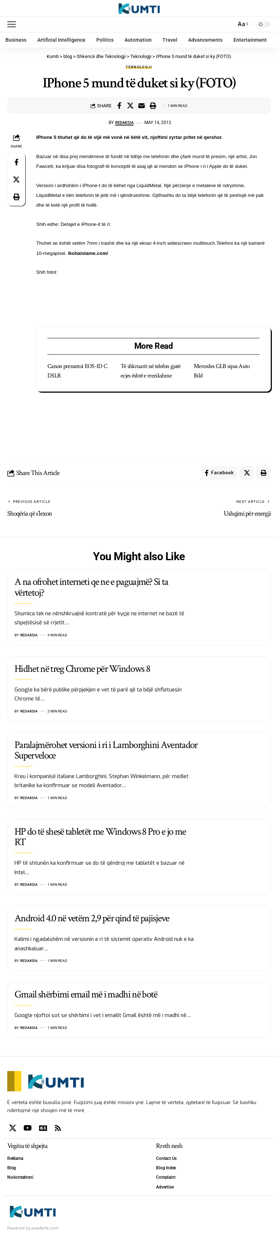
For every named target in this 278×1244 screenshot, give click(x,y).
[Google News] (43, 1129)
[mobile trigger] (13, 24)
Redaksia (124, 122)
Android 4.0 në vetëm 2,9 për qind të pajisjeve (91, 919)
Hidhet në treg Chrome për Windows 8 (82, 670)
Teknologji (139, 67)
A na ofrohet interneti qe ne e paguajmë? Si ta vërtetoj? (91, 588)
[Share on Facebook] (119, 105)
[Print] (153, 105)
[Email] (141, 105)
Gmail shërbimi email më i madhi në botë (85, 996)
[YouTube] (28, 1129)
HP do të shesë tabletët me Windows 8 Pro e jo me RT (100, 838)
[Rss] (57, 1129)
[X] (12, 1129)
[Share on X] (130, 105)
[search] (228, 24)
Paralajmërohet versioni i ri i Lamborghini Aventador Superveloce (106, 751)
